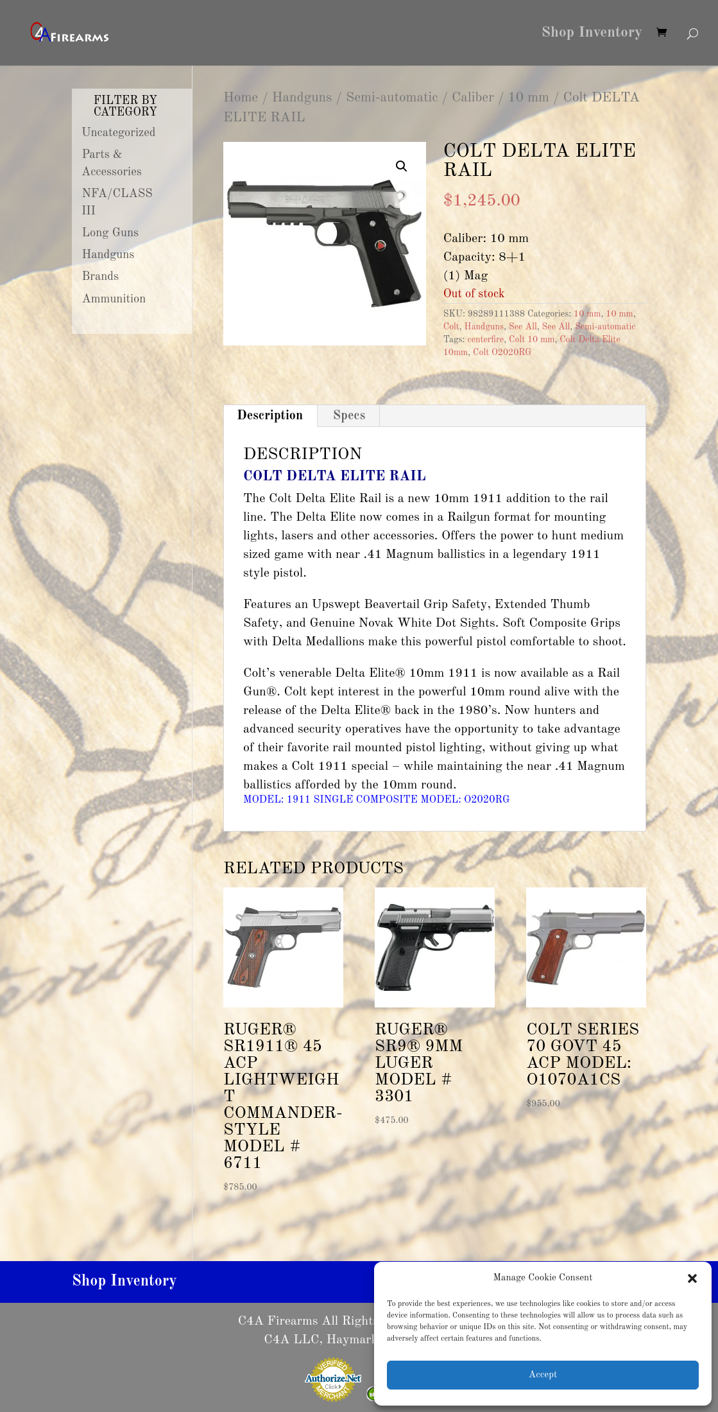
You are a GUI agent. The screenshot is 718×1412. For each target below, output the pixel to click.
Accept (543, 1375)
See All (523, 326)
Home (240, 98)
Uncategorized (118, 133)
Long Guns (110, 233)
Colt (451, 326)
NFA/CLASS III (117, 202)
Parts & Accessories (111, 163)
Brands (100, 277)
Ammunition (114, 299)
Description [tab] (270, 416)
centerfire (485, 339)
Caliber (473, 98)
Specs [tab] (349, 416)
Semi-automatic (392, 98)
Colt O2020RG (502, 352)
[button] (692, 1278)
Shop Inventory (592, 34)
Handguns (302, 98)
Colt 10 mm (531, 339)
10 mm (528, 98)
